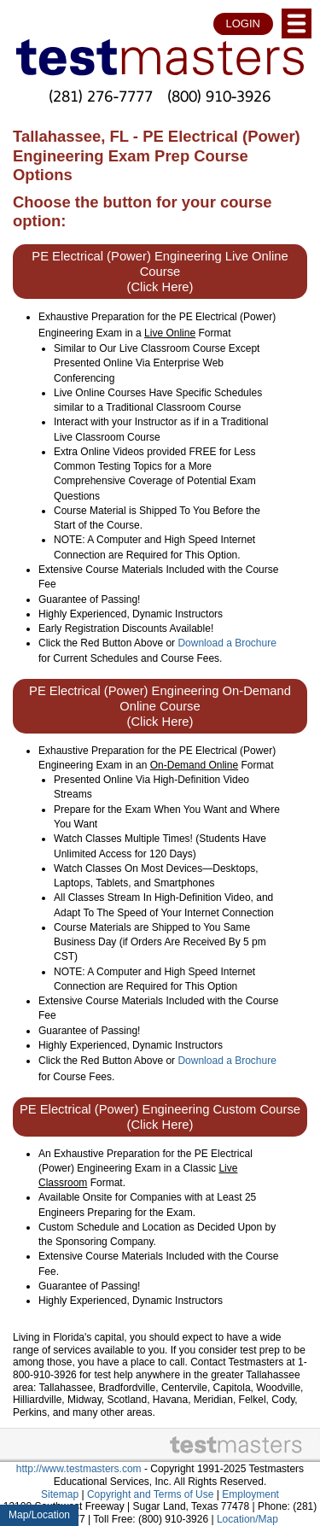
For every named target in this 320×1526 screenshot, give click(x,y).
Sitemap (60, 1494)
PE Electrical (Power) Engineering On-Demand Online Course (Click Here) (160, 706)
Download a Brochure (226, 643)
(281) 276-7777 (101, 96)
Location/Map (247, 1519)
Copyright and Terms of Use (150, 1494)
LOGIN (243, 23)
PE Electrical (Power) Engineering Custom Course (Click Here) (160, 1116)
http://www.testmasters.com (79, 1469)
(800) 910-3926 (219, 96)
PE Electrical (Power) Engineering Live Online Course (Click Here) (160, 271)
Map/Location (39, 1515)
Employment (250, 1494)
